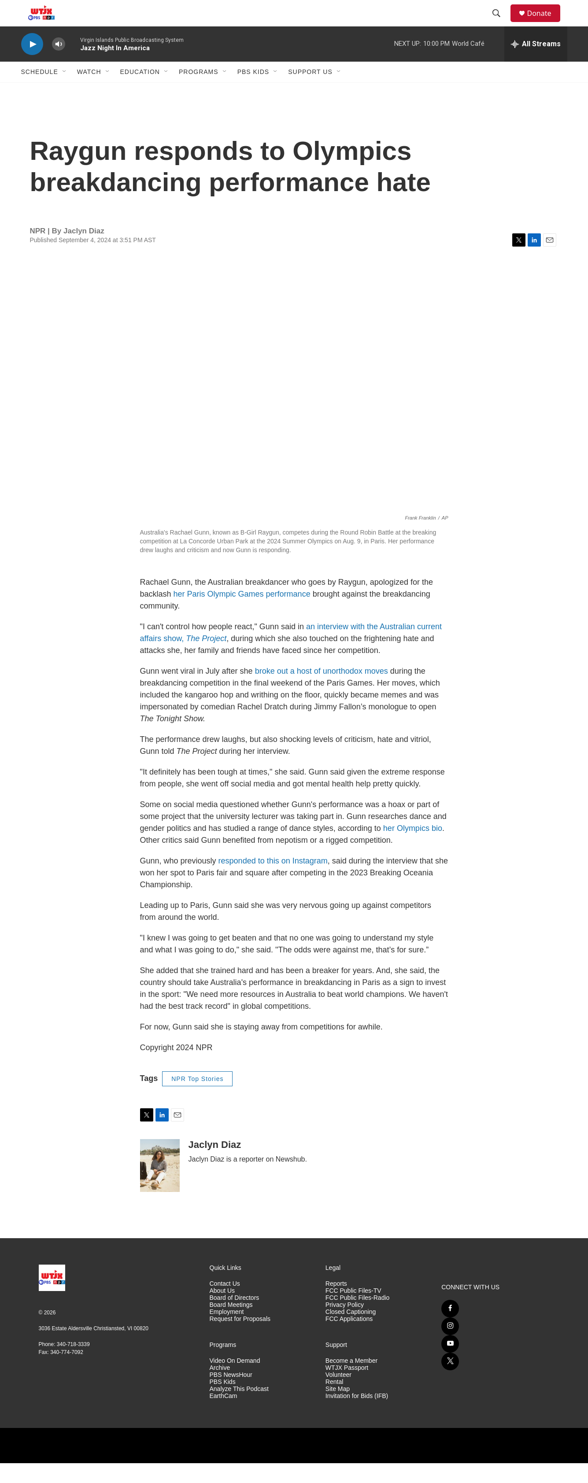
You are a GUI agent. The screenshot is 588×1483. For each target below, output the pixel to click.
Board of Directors (234, 1317)
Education (140, 91)
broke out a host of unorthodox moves (321, 690)
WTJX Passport (346, 1387)
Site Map (337, 1409)
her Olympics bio (412, 848)
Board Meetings (231, 1324)
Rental (334, 1401)
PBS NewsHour (231, 1394)
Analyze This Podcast (239, 1409)
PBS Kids (253, 91)
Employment (227, 1331)
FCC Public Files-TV (353, 1310)
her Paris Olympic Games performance (243, 613)
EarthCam (223, 1416)
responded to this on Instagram (273, 880)
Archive (220, 1387)
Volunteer (338, 1394)
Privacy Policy (344, 1324)
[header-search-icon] (500, 23)
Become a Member (351, 1380)
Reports (336, 1303)
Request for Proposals (240, 1338)
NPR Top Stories (197, 1098)
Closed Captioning (350, 1331)
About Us (222, 1310)
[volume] (58, 64)
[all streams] (535, 63)
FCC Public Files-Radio (357, 1317)
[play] (32, 64)
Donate (544, 23)
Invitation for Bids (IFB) (356, 1416)
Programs (198, 91)
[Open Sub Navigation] (64, 91)
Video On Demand (235, 1380)
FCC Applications (349, 1338)
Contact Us (225, 1303)
